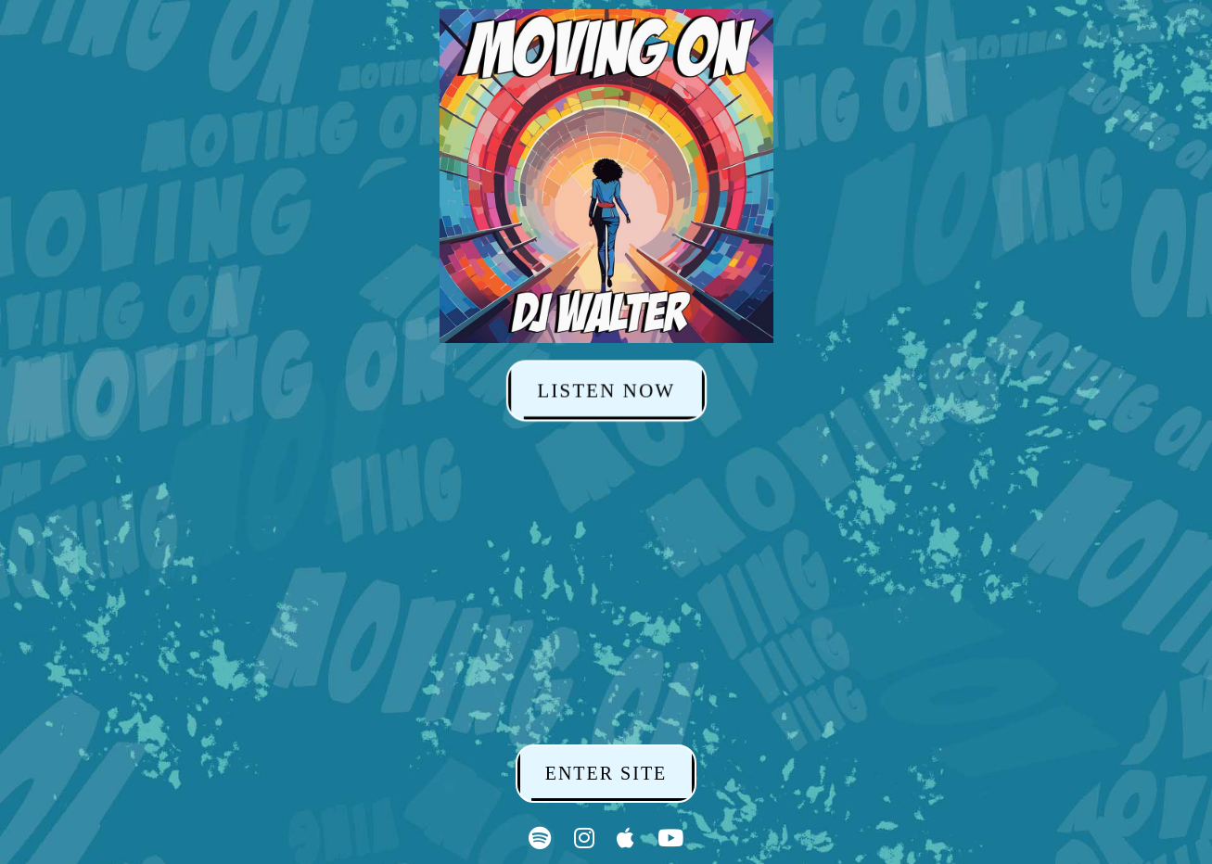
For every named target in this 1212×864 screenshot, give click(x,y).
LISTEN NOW (606, 389)
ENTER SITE (606, 773)
